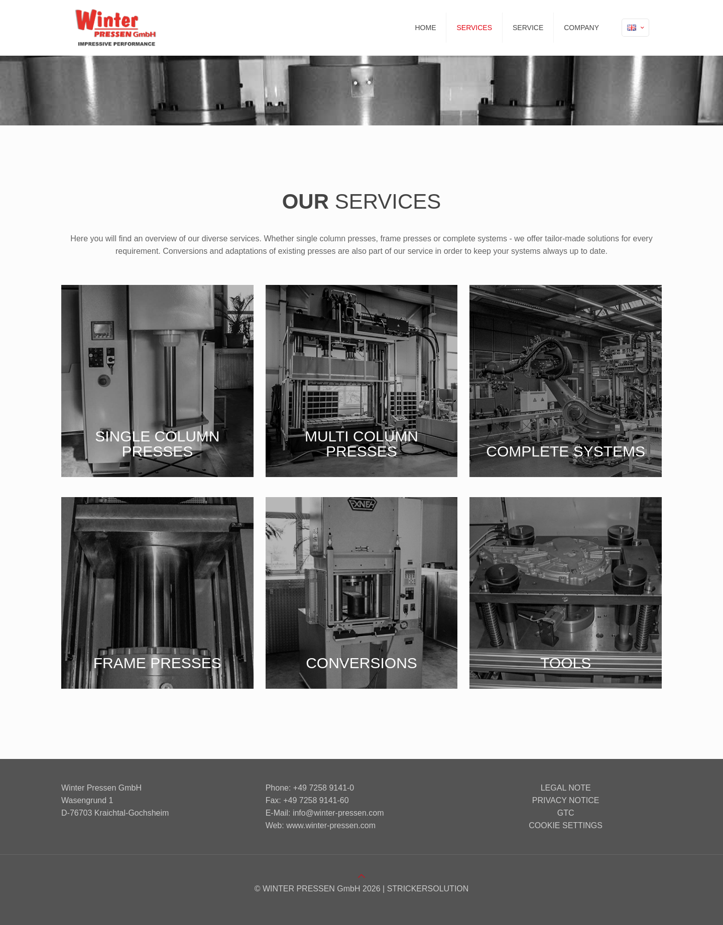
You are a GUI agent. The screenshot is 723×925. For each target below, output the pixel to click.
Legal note (566, 788)
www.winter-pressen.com (331, 825)
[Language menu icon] (635, 28)
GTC (565, 813)
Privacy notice (565, 800)
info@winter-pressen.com (338, 813)
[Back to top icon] (361, 876)
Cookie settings (565, 825)
